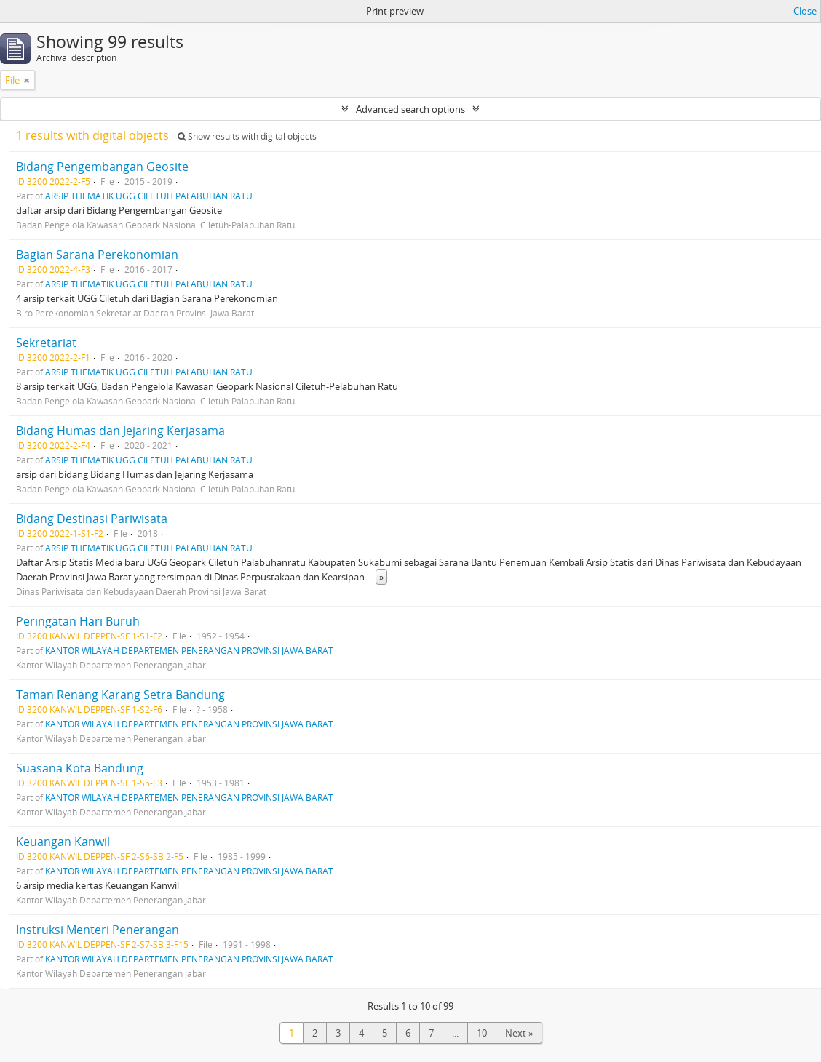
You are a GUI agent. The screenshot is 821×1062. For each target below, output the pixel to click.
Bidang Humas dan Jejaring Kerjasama (120, 431)
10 (482, 1032)
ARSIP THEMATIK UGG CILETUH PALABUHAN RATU (149, 195)
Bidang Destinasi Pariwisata (91, 519)
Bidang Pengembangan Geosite (102, 167)
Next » (519, 1032)
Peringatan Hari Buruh (78, 621)
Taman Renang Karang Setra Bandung (120, 695)
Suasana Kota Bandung (79, 768)
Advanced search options (410, 109)
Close (805, 10)
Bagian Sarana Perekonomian (97, 255)
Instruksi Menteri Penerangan (97, 930)
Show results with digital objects (247, 136)
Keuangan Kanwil (63, 842)
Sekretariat (46, 343)
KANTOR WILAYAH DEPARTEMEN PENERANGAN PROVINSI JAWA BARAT (189, 650)
